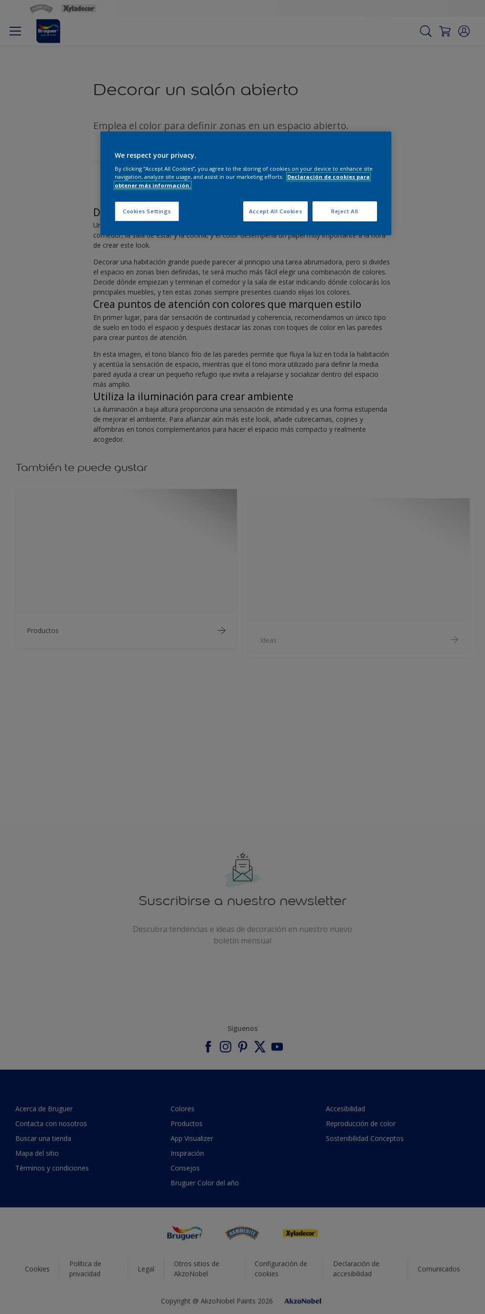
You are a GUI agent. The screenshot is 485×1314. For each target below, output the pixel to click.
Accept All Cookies (275, 211)
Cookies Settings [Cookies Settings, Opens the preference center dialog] (147, 211)
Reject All (344, 211)
